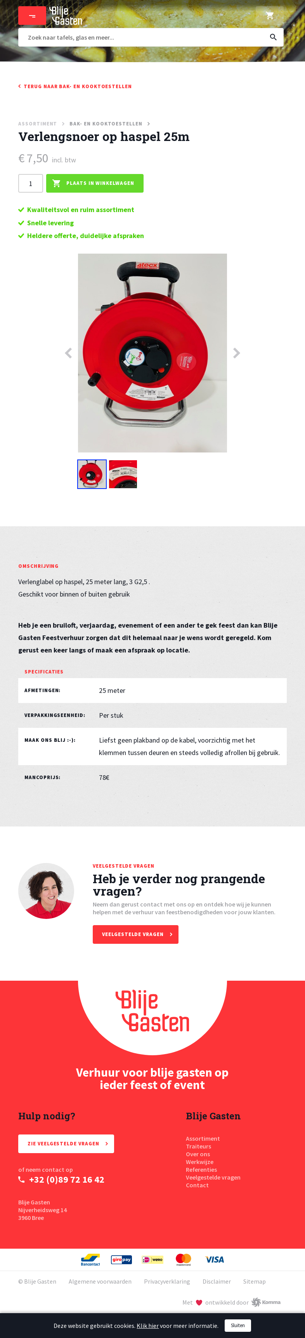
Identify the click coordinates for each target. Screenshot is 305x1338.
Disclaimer (217, 1281)
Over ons (198, 1154)
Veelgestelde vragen (213, 1177)
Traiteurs (198, 1146)
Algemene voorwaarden (100, 1281)
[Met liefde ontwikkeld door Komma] (231, 1302)
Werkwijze (199, 1162)
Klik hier (148, 1325)
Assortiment (203, 1138)
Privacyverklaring (167, 1281)
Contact (197, 1185)
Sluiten (238, 1325)
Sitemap (254, 1281)
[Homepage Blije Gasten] (152, 1018)
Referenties (201, 1169)
